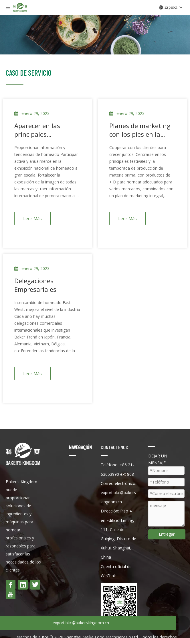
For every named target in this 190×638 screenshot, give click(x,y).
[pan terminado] (95, 34)
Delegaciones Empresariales (35, 284)
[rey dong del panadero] (23, 454)
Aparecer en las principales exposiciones (37, 129)
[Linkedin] (23, 585)
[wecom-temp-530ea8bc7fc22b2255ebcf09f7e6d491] (119, 602)
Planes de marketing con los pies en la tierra (140, 129)
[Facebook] (10, 585)
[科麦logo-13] (14, 83)
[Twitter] (35, 585)
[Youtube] (10, 594)
